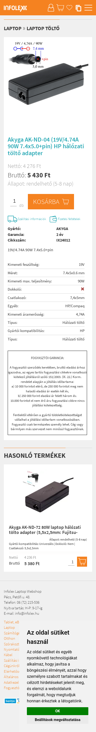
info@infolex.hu (27, 613)
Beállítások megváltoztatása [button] (57, 720)
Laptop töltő (43, 28)
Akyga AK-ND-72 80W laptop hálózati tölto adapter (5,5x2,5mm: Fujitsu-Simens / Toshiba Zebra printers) (45, 532)
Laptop (13, 28)
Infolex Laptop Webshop (22, 591)
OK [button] (57, 711)
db (21, 205)
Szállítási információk (32, 219)
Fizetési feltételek (69, 219)
